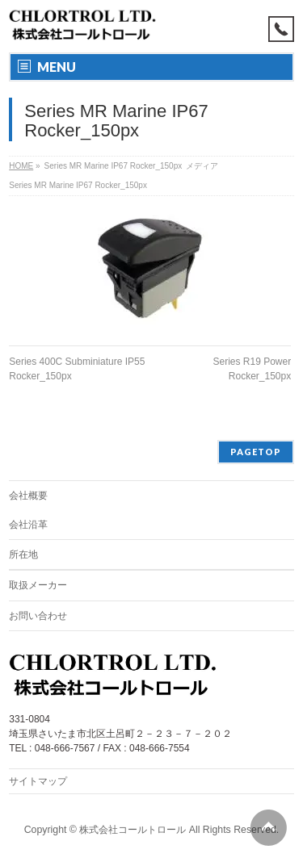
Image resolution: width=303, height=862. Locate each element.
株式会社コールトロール (132, 829)
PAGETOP (255, 451)
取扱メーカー (38, 585)
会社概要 (28, 495)
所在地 (23, 554)
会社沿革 (28, 524)
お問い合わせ (38, 615)
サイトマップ (38, 781)
